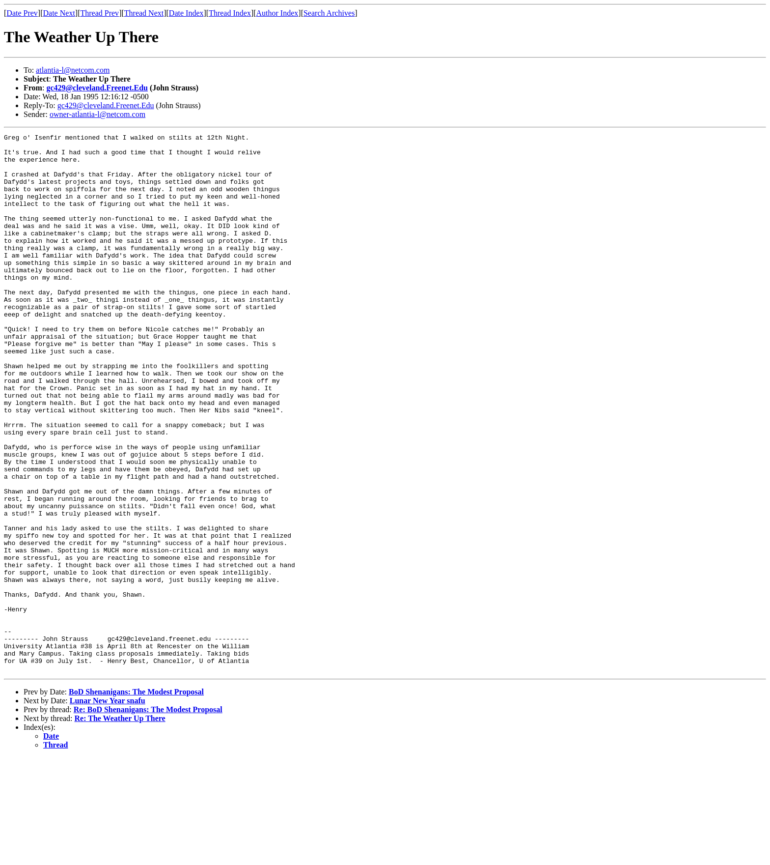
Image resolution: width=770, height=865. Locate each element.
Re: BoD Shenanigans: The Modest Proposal (148, 817)
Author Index (277, 13)
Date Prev (22, 13)
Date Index (186, 13)
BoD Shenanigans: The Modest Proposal (136, 799)
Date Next (59, 13)
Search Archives (329, 13)
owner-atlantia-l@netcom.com (97, 114)
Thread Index (230, 13)
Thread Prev (99, 13)
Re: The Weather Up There (120, 826)
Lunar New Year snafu (107, 808)
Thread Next (144, 13)
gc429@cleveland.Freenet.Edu (97, 88)
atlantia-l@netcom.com (73, 70)
